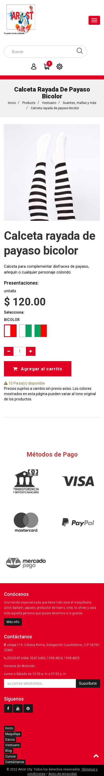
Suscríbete (88, 683)
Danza (10, 739)
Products (28, 103)
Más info (13, 622)
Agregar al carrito (37, 368)
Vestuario (49, 103)
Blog (8, 751)
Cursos (10, 756)
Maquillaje (12, 734)
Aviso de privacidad (62, 774)
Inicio (12, 103)
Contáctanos (14, 762)
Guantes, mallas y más (79, 103)
